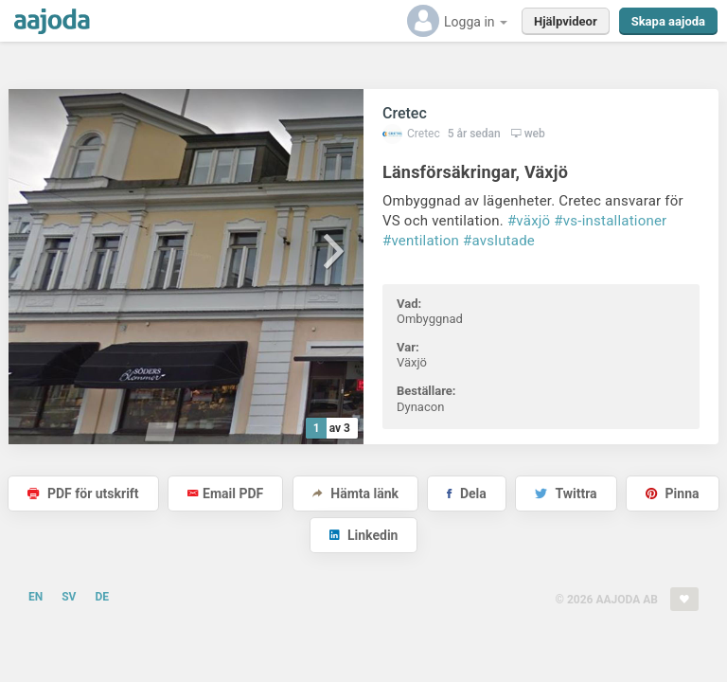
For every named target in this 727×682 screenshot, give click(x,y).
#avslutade (499, 240)
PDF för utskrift (82, 493)
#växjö (529, 220)
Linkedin (364, 535)
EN (35, 596)
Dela (466, 493)
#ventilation (420, 240)
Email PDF (225, 493)
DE (102, 596)
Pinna (672, 493)
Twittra (565, 493)
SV (69, 596)
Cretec (404, 113)
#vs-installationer (610, 220)
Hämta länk (355, 493)
